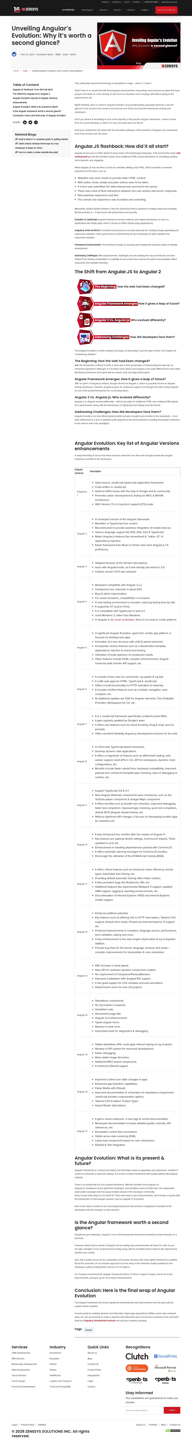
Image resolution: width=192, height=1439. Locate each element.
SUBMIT (172, 1410)
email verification (124, 620)
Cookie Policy (94, 1369)
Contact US (93, 1364)
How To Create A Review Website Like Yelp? (36, 152)
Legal (90, 1381)
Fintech (53, 1364)
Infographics (94, 1375)
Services (103, 10)
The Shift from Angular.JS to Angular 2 (31, 94)
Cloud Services (19, 1375)
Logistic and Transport (61, 1381)
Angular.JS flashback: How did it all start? (33, 89)
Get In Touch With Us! (166, 10)
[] (68, 10)
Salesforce (116, 2)
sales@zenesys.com (169, 2)
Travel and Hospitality (60, 1386)
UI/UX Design (18, 1381)
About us (140, 1424)
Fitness (53, 1369)
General (88, 1330)
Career (127, 2)
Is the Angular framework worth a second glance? (37, 111)
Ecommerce (55, 1353)
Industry (130, 10)
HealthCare (55, 1375)
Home (16, 70)
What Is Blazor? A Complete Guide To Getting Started (41, 139)
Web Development (21, 1369)
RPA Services (18, 1358)
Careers (91, 1386)
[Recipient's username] (145, 1410)
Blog (90, 1358)
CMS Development (21, 1353)
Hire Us (117, 10)
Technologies (86, 10)
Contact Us (175, 1424)
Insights (144, 10)
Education (54, 1358)
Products (105, 2)
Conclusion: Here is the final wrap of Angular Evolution (39, 115)
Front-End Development (23, 1386)
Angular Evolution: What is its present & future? (35, 106)
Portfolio (136, 2)
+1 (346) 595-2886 (150, 2)
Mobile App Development (24, 1364)
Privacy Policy (27, 1424)
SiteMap (42, 1424)
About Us (92, 1353)
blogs (25, 70)
